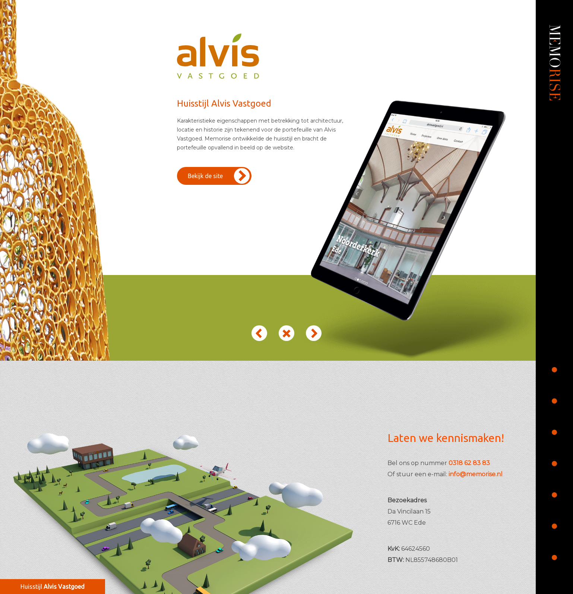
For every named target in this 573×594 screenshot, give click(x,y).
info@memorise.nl (476, 474)
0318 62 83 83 (469, 463)
